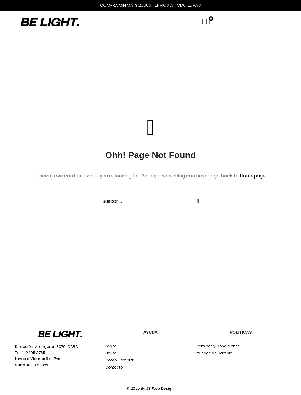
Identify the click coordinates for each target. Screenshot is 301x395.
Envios (111, 353)
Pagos (111, 345)
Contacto (114, 367)
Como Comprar (119, 360)
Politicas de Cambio (214, 353)
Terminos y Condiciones (218, 345)
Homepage (253, 175)
